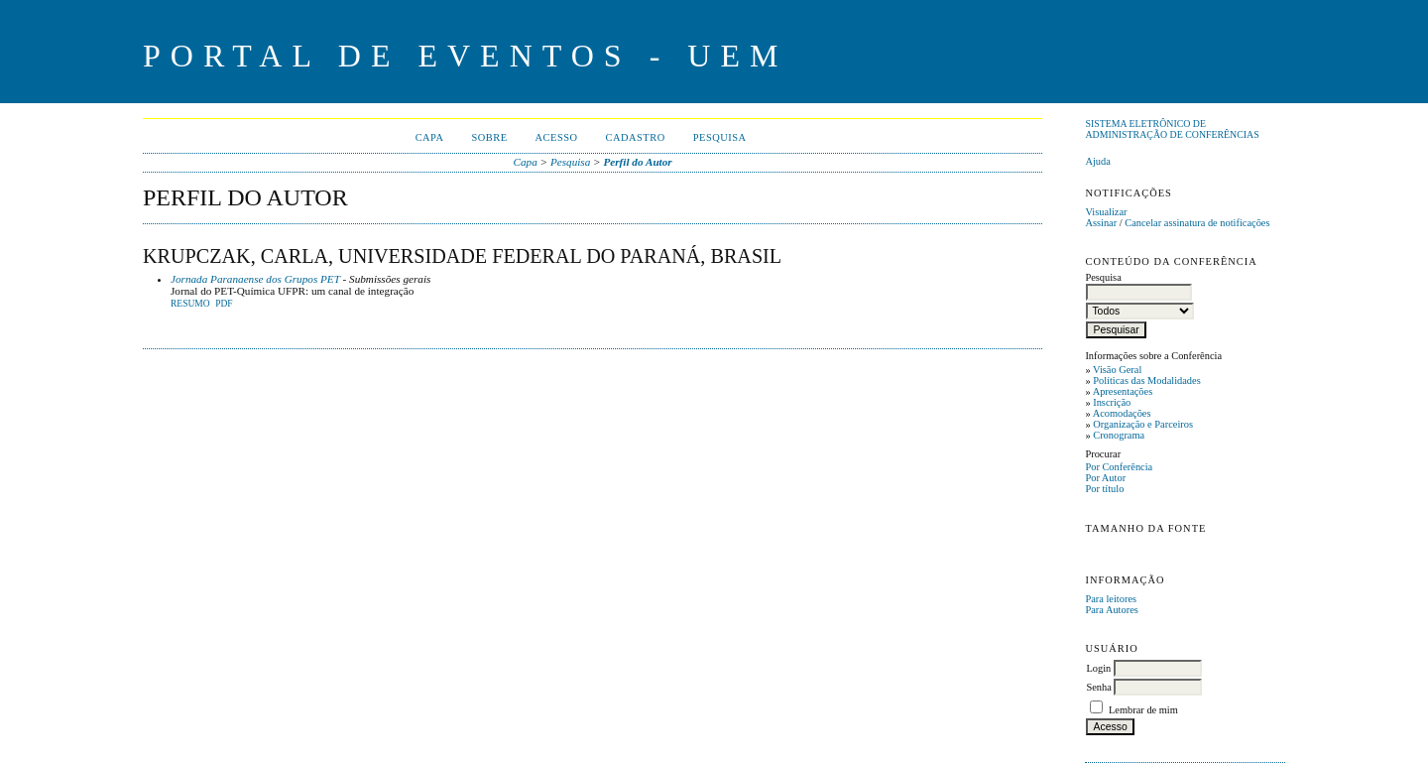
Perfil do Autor (637, 162)
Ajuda (1097, 161)
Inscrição (1111, 402)
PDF (223, 304)
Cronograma (1118, 435)
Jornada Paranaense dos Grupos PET (255, 279)
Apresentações (1123, 391)
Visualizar (1106, 211)
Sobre (489, 137)
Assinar (1101, 222)
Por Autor (1105, 477)
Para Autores (1111, 609)
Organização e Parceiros (1143, 424)
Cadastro (635, 137)
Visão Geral (1117, 369)
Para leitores (1110, 598)
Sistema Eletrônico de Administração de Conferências (1171, 129)
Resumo (190, 304)
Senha (1098, 687)
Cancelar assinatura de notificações (1197, 222)
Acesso (557, 137)
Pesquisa (720, 137)
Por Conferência (1118, 466)
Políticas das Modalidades (1147, 380)
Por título (1104, 488)
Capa (430, 137)
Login (1098, 668)
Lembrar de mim (1143, 709)
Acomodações (1122, 413)
